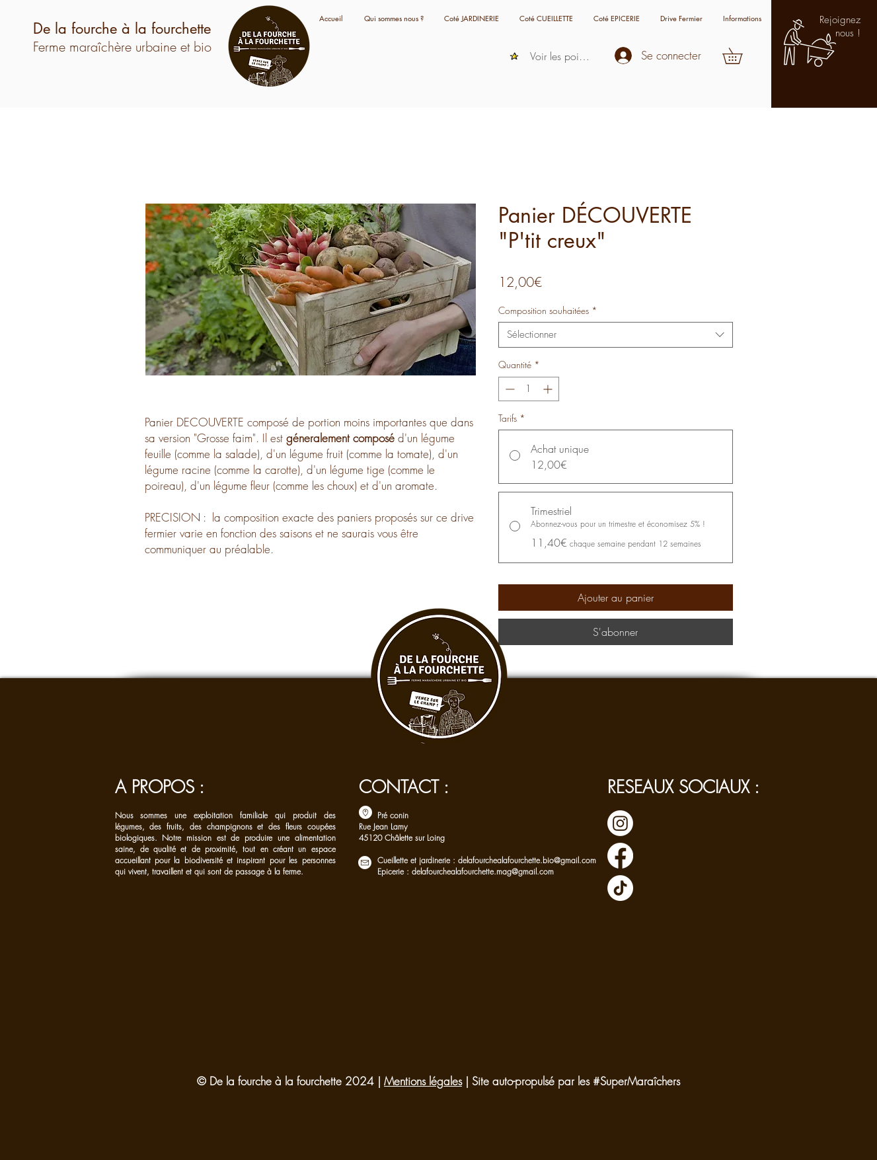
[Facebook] (620, 856)
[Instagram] (620, 823)
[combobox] (615, 335)
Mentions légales (423, 1081)
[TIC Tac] (620, 888)
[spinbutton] (529, 389)
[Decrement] (508, 389)
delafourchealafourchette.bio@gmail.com (527, 860)
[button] (741, 18)
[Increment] (549, 389)
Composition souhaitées (547, 310)
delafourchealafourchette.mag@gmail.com (483, 871)
